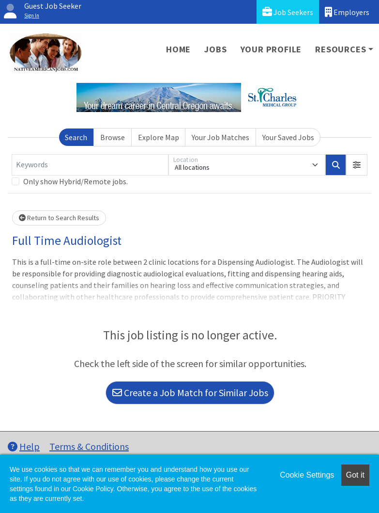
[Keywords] (90, 165)
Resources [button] (340, 49)
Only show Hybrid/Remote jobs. (75, 181)
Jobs (215, 49)
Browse (112, 137)
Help (24, 446)
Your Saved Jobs (288, 137)
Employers (347, 12)
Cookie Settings (307, 475)
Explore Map (158, 137)
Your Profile (271, 49)
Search (76, 137)
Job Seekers (287, 12)
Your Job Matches (220, 137)
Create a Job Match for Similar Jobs (190, 392)
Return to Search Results (59, 217)
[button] (356, 165)
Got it (355, 475)
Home (178, 49)
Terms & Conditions (89, 446)
